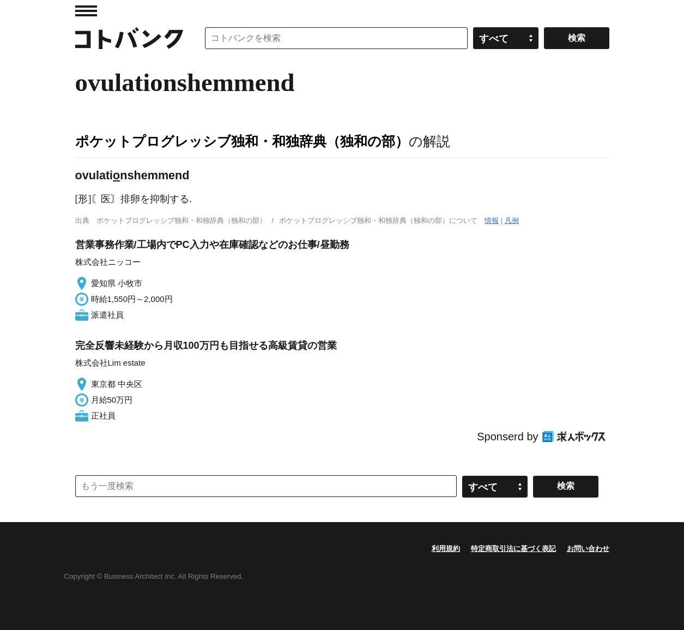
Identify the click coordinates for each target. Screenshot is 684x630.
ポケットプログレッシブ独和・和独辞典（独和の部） (242, 141)
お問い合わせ (588, 548)
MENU (86, 11)
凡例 (512, 220)
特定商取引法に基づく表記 (513, 548)
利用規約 (446, 548)
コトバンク (129, 38)
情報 (492, 220)
